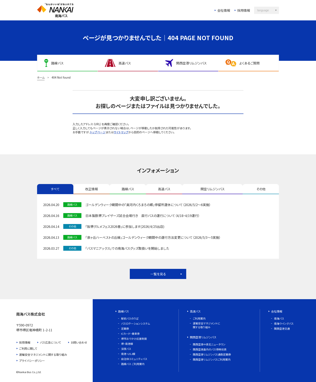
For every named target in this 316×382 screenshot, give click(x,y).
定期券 (125, 328)
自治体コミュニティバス (134, 359)
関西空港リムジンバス (203, 337)
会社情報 (223, 10)
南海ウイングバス (284, 323)
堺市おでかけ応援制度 (134, 339)
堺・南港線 (127, 344)
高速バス (164, 188)
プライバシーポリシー (32, 361)
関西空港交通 (282, 328)
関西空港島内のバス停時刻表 (210, 349)
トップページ (98, 132)
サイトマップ (121, 132)
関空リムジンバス (213, 188)
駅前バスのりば (130, 318)
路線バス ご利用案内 (132, 364)
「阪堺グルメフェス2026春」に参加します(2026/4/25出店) (124, 226)
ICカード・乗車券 (130, 334)
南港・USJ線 (128, 354)
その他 (260, 188)
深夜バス (126, 349)
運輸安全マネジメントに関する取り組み (43, 355)
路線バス (128, 188)
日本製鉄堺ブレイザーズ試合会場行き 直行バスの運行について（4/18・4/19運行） (142, 215)
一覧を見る (158, 274)
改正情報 (91, 188)
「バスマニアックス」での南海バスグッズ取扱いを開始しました (127, 248)
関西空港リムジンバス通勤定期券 (212, 354)
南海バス (279, 318)
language (263, 10)
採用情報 (243, 10)
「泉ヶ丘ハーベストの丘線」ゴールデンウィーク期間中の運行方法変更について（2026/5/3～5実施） (153, 237)
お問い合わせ (79, 342)
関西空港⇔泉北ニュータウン (209, 344)
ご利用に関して (28, 348)
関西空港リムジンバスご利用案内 (212, 359)
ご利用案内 (199, 318)
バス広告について (50, 342)
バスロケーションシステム (135, 323)
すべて (55, 188)
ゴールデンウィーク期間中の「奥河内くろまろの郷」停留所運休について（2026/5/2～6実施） (148, 204)
